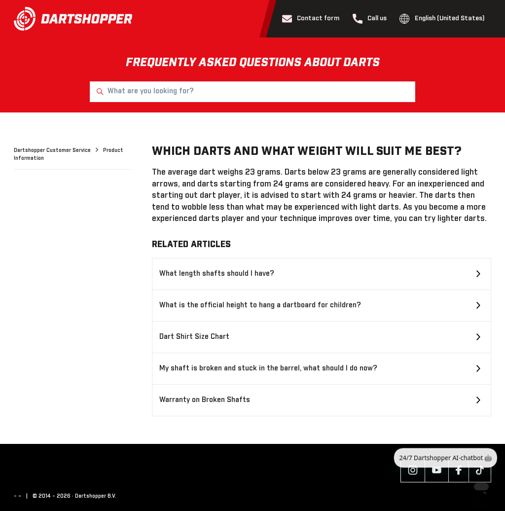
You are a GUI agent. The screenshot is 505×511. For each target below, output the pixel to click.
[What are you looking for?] (252, 91)
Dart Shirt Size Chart (194, 336)
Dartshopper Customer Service (53, 150)
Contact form (311, 19)
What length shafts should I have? (216, 273)
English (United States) (442, 19)
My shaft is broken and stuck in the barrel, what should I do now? (268, 368)
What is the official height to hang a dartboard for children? (260, 305)
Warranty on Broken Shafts (204, 400)
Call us (370, 19)
